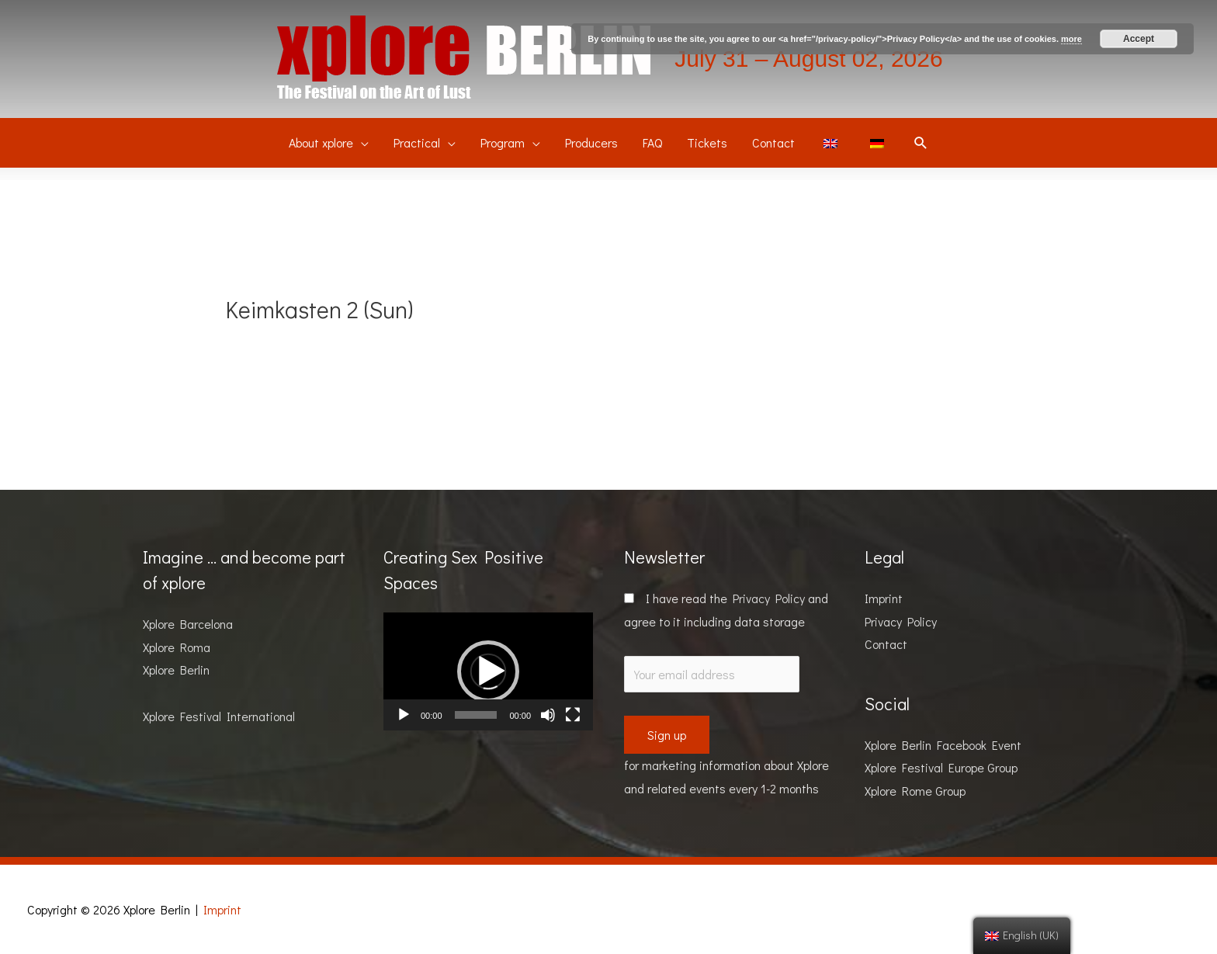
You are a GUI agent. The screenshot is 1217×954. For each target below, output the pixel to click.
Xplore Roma (176, 647)
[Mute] (548, 715)
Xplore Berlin (176, 669)
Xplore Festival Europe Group (941, 767)
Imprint (884, 598)
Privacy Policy (769, 598)
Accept (1138, 38)
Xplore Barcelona (188, 624)
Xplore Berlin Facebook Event (943, 745)
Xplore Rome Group (915, 790)
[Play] (403, 715)
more (1071, 38)
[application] (488, 671)
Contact (886, 644)
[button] (488, 671)
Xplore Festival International (219, 716)
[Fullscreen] (573, 715)
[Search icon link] (921, 143)
